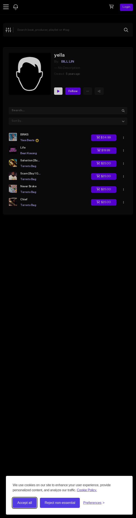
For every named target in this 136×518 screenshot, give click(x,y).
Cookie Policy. (87, 490)
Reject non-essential (60, 503)
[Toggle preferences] (94, 503)
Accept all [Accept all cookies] (24, 503)
